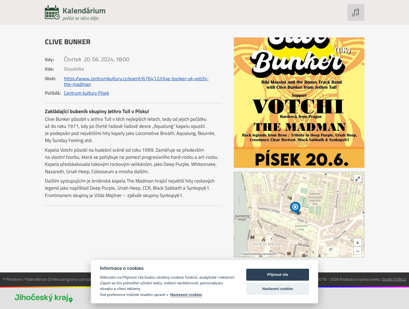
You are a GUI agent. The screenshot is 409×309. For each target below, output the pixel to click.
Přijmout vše (277, 274)
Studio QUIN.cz (394, 279)
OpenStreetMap (252, 254)
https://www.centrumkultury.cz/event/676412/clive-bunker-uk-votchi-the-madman (136, 81)
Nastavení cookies (186, 294)
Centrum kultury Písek (86, 93)
